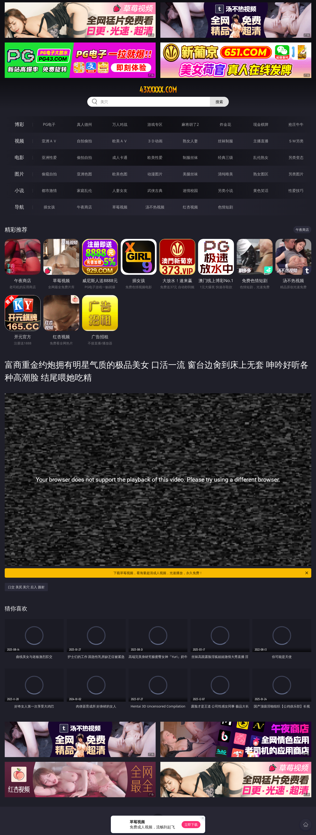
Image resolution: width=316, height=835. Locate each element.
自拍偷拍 (84, 141)
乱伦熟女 (260, 157)
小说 (19, 190)
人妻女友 (119, 190)
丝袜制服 (225, 141)
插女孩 (49, 207)
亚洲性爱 (49, 157)
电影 (19, 157)
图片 (19, 174)
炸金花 (225, 124)
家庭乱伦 (84, 190)
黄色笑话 (260, 190)
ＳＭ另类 (296, 141)
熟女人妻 (190, 141)
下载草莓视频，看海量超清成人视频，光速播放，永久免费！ (211, 573)
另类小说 (225, 190)
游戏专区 (154, 124)
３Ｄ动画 (154, 141)
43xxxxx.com (158, 89)
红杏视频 (190, 207)
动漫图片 (154, 174)
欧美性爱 (154, 157)
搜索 (219, 101)
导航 (19, 207)
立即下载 (191, 824)
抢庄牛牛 (296, 124)
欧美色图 (119, 174)
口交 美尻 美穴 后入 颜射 (26, 587)
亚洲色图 (84, 174)
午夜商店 (84, 207)
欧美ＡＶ (119, 141)
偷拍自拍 (84, 157)
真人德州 (84, 124)
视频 (19, 141)
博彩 (19, 124)
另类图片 (296, 174)
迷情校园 (190, 190)
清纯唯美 (225, 174)
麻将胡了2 (190, 124)
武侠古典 (154, 190)
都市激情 (49, 190)
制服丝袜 (190, 157)
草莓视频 (119, 207)
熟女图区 (260, 174)
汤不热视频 (155, 207)
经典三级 (225, 157)
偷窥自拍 (49, 174)
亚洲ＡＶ (49, 141)
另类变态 (296, 157)
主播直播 (260, 141)
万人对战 (119, 124)
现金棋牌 (260, 124)
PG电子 (49, 124)
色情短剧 (225, 207)
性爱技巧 (296, 190)
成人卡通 (119, 157)
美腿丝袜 (190, 174)
